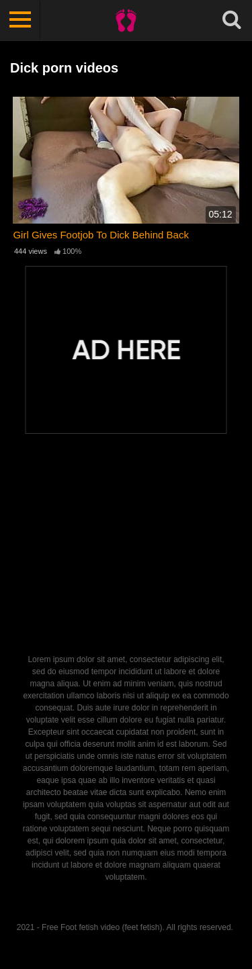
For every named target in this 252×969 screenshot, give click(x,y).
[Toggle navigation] (20, 20)
